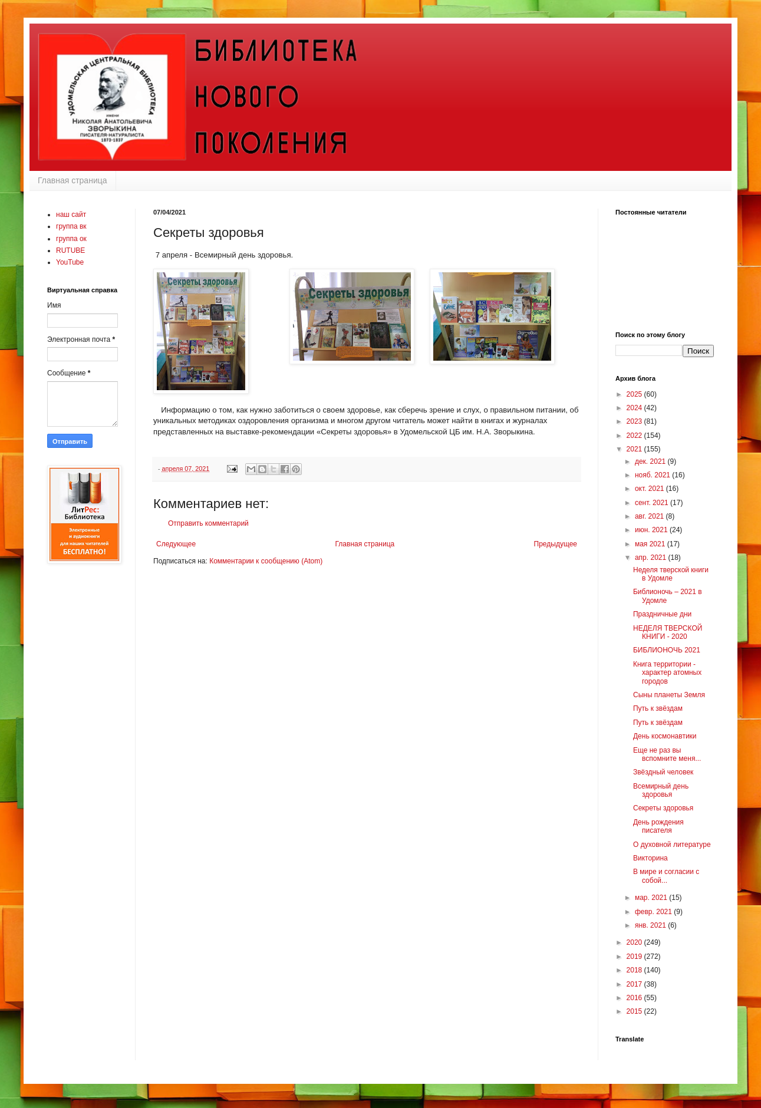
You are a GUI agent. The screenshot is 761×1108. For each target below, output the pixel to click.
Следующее (176, 544)
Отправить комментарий (208, 523)
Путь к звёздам (658, 708)
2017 (635, 984)
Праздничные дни (662, 614)
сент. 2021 (652, 503)
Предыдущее (555, 544)
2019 (635, 956)
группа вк (71, 226)
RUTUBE (70, 250)
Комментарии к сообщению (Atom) (265, 561)
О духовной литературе (672, 844)
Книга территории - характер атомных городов (667, 672)
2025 (635, 394)
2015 (635, 1011)
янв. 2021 (651, 925)
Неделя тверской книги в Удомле (671, 574)
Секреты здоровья (663, 808)
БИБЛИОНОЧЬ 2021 (666, 650)
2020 (635, 942)
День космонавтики (665, 736)
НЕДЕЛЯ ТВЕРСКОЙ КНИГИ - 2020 (667, 632)
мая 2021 (651, 544)
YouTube (70, 262)
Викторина (650, 858)
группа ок (71, 239)
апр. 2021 (651, 557)
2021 (635, 449)
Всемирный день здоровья (660, 790)
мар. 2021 (652, 897)
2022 (635, 435)
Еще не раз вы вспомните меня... (667, 754)
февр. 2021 (654, 912)
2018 (635, 970)
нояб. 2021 (653, 475)
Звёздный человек (663, 772)
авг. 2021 (650, 516)
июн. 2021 (652, 530)
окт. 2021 (650, 488)
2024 (635, 408)
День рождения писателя (658, 826)
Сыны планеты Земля (669, 695)
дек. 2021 (651, 461)
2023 (635, 421)
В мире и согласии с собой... (666, 876)
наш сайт (71, 214)
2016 (635, 998)
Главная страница (72, 180)
